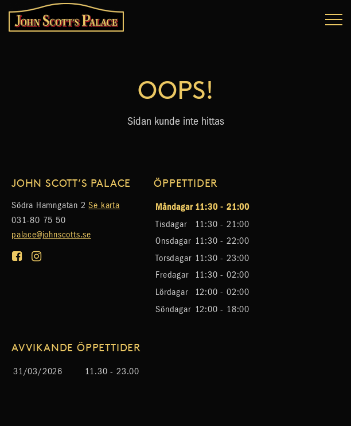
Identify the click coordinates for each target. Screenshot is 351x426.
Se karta (103, 204)
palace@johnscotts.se (51, 234)
